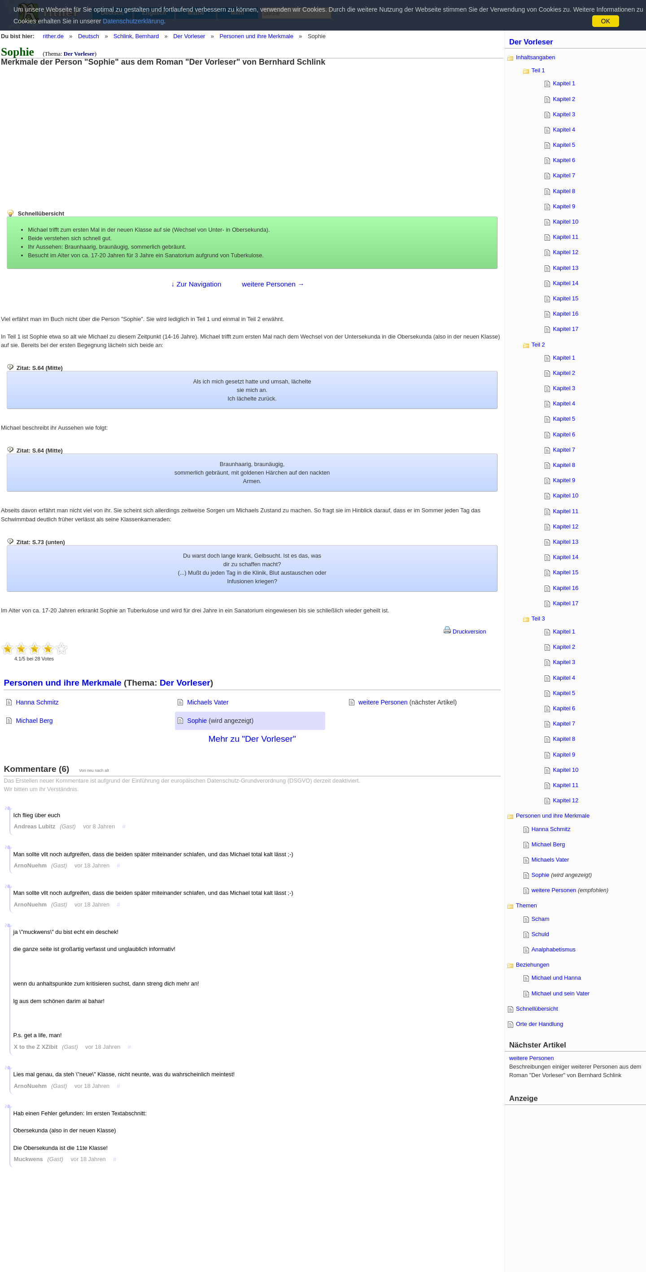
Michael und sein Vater (560, 993)
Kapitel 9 (564, 206)
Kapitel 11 (565, 236)
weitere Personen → (273, 284)
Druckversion (465, 631)
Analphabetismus (554, 949)
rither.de (53, 36)
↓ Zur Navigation (196, 284)
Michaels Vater (207, 702)
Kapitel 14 (565, 283)
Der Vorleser (189, 36)
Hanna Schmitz (37, 702)
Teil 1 (538, 70)
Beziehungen (533, 964)
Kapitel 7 (564, 175)
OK (605, 21)
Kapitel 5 (564, 144)
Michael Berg (34, 720)
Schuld (540, 934)
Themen (526, 905)
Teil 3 (538, 618)
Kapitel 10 (565, 221)
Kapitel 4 (564, 129)
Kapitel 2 (564, 99)
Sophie (197, 720)
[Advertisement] (74, 129)
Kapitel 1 (564, 83)
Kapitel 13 (565, 267)
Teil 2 (538, 344)
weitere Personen (383, 702)
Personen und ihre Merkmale (256, 36)
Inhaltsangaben (535, 57)
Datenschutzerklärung (133, 21)
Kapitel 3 (564, 114)
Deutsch (88, 36)
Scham (541, 918)
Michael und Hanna (556, 977)
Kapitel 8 (564, 191)
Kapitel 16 (565, 313)
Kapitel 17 (565, 329)
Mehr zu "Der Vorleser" (252, 739)
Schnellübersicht (537, 1008)
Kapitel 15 (565, 298)
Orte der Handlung (539, 1024)
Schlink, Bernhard (136, 36)
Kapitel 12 (565, 252)
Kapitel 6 (564, 160)
